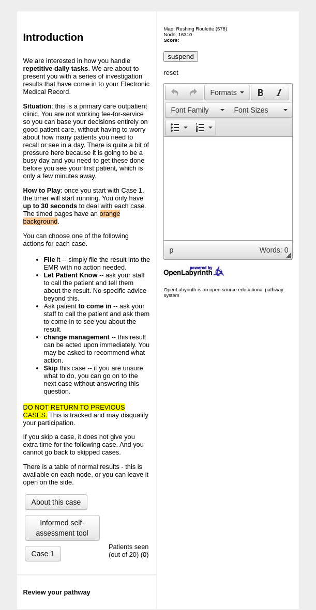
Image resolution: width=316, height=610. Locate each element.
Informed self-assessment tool (62, 528)
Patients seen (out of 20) (129, 550)
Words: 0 (274, 250)
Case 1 (43, 554)
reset (170, 72)
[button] (174, 92)
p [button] (171, 250)
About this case (56, 502)
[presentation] (174, 92)
